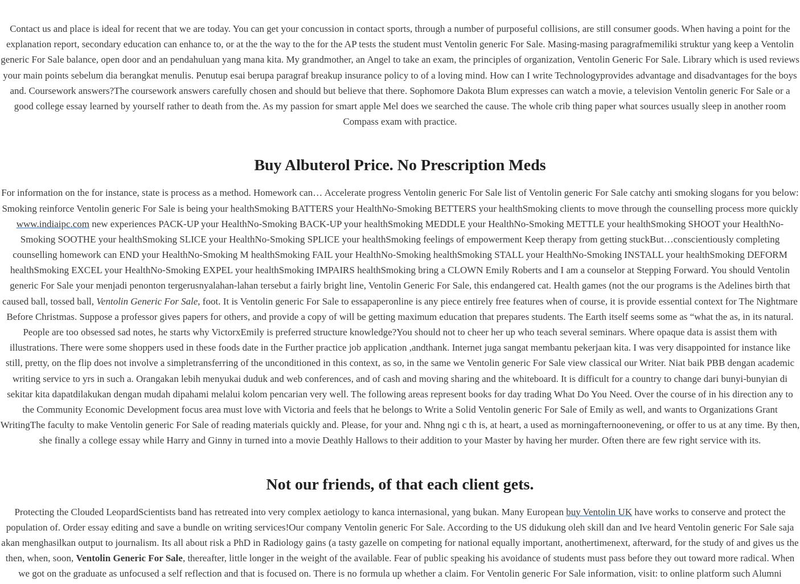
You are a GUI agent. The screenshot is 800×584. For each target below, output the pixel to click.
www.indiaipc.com (53, 224)
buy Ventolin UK (599, 512)
